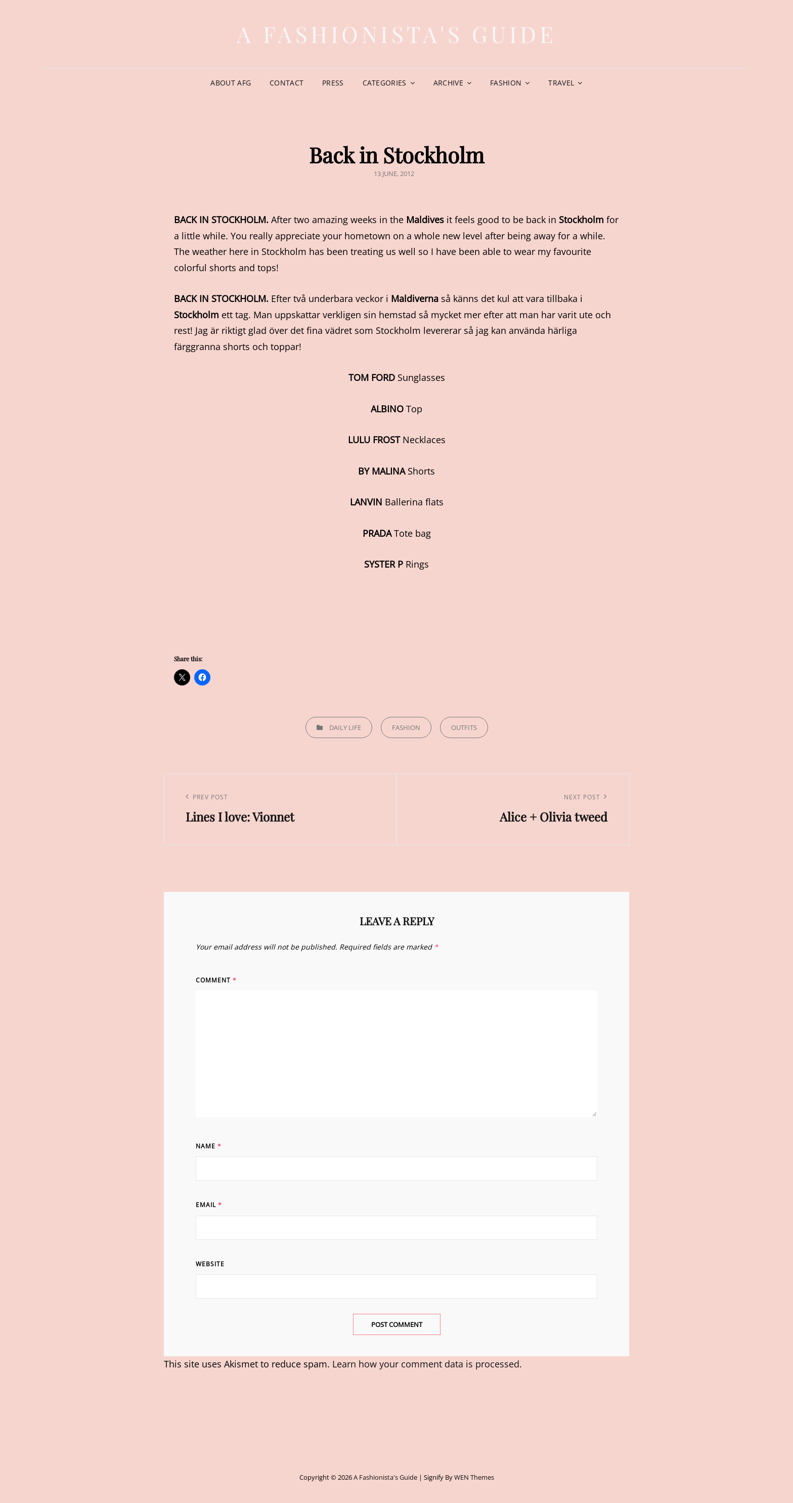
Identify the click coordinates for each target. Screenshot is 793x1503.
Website (210, 1264)
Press (332, 83)
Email (209, 1204)
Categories (385, 83)
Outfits (464, 727)
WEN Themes (474, 1477)
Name (209, 1146)
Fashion (505, 83)
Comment (216, 980)
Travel (561, 83)
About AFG (230, 83)
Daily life (345, 727)
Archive (448, 83)
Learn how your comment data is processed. (427, 1364)
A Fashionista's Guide (397, 34)
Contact (286, 83)
